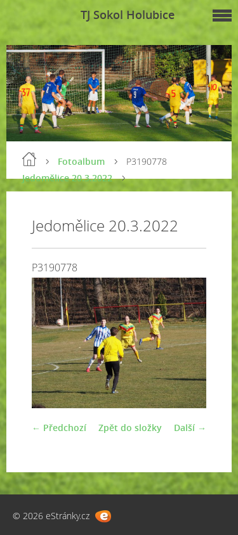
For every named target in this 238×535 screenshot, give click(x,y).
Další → (190, 428)
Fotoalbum (81, 161)
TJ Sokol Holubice (128, 14)
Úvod (29, 159)
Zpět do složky (130, 428)
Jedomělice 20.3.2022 (67, 178)
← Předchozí (59, 428)
